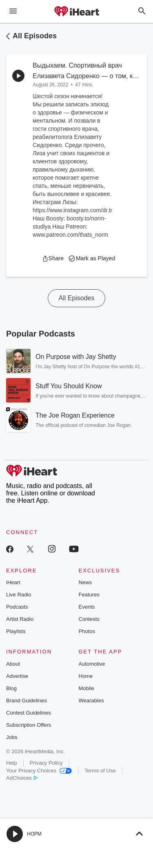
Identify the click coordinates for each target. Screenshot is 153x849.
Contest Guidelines (28, 713)
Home (86, 676)
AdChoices (22, 778)
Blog (11, 688)
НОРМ (34, 834)
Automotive (92, 664)
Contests (89, 619)
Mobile (86, 688)
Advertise (17, 676)
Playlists (16, 631)
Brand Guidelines (26, 700)
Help (11, 763)
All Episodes (35, 36)
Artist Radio (19, 619)
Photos (87, 631)
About (13, 664)
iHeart (13, 582)
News (85, 582)
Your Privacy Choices (39, 771)
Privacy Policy (46, 763)
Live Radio (18, 595)
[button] (53, 258)
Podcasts (17, 607)
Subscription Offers (28, 725)
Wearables (91, 700)
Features (89, 595)
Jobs (11, 737)
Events (87, 607)
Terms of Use (100, 771)
